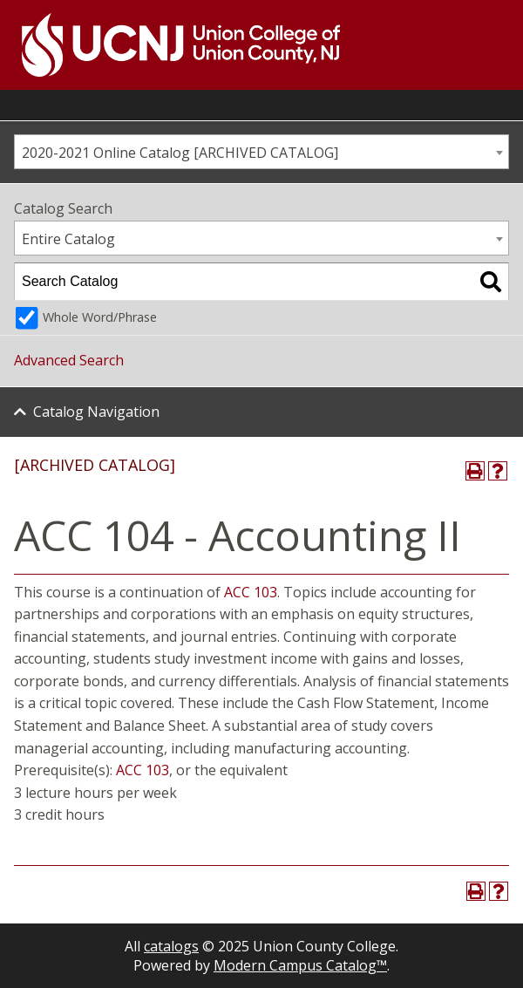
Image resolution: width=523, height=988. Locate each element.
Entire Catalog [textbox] (68, 239)
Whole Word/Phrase (100, 317)
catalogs (171, 946)
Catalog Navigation (96, 411)
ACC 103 (250, 592)
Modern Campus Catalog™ (300, 965)
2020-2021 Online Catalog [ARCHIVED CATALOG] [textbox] (180, 152)
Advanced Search (69, 360)
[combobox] (261, 151)
